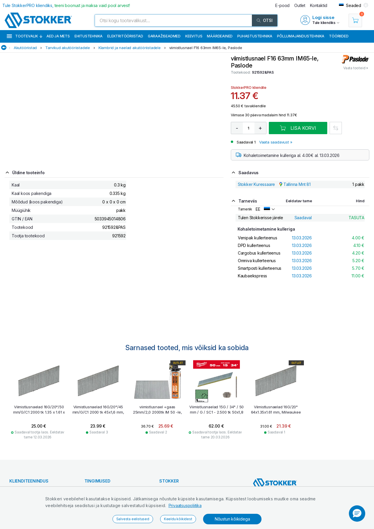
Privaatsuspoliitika (185, 505)
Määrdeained (220, 36)
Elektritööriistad (125, 36)
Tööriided (338, 36)
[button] (357, 513)
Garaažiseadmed (164, 36)
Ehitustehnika (89, 36)
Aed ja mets (58, 36)
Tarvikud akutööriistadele (67, 47)
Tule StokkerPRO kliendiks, (66, 5)
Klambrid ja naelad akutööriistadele (129, 47)
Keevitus (193, 36)
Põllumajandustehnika (300, 36)
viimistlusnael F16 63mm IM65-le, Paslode (205, 47)
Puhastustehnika (254, 36)
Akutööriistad (25, 47)
